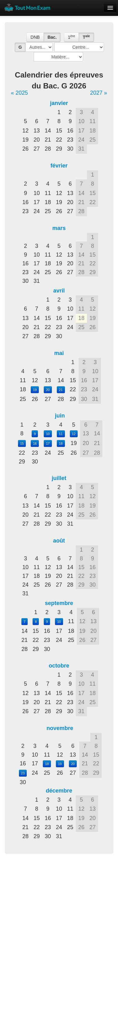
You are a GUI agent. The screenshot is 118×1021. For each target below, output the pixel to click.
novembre (60, 728)
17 (48, 443)
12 (74, 434)
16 (35, 443)
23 (23, 773)
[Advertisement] (58, 921)
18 (61, 443)
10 (48, 434)
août (59, 541)
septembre (59, 603)
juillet (59, 478)
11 (61, 434)
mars (59, 228)
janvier (59, 103)
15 (22, 443)
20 (48, 390)
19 (35, 390)
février (58, 166)
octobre (59, 666)
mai (59, 353)
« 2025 (19, 93)
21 (61, 390)
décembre (59, 791)
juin (60, 416)
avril (59, 291)
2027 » (98, 93)
